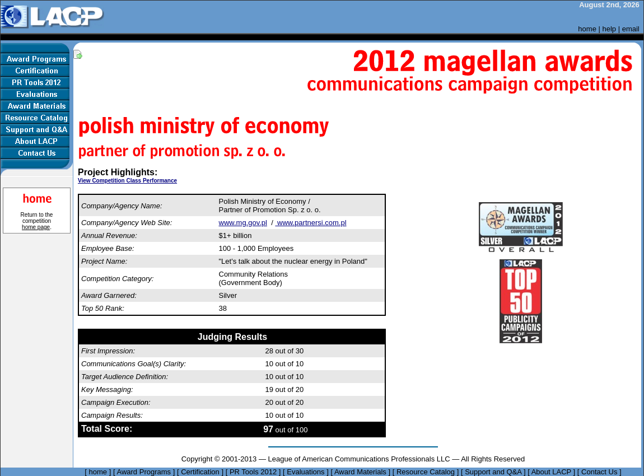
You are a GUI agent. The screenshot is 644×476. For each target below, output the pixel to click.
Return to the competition (37, 221)
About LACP (551, 472)
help (610, 29)
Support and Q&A (493, 472)
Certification (200, 472)
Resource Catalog (425, 472)
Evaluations (305, 472)
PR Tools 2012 (253, 472)
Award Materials (360, 472)
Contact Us (599, 472)
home (587, 29)
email (631, 29)
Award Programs (143, 472)
